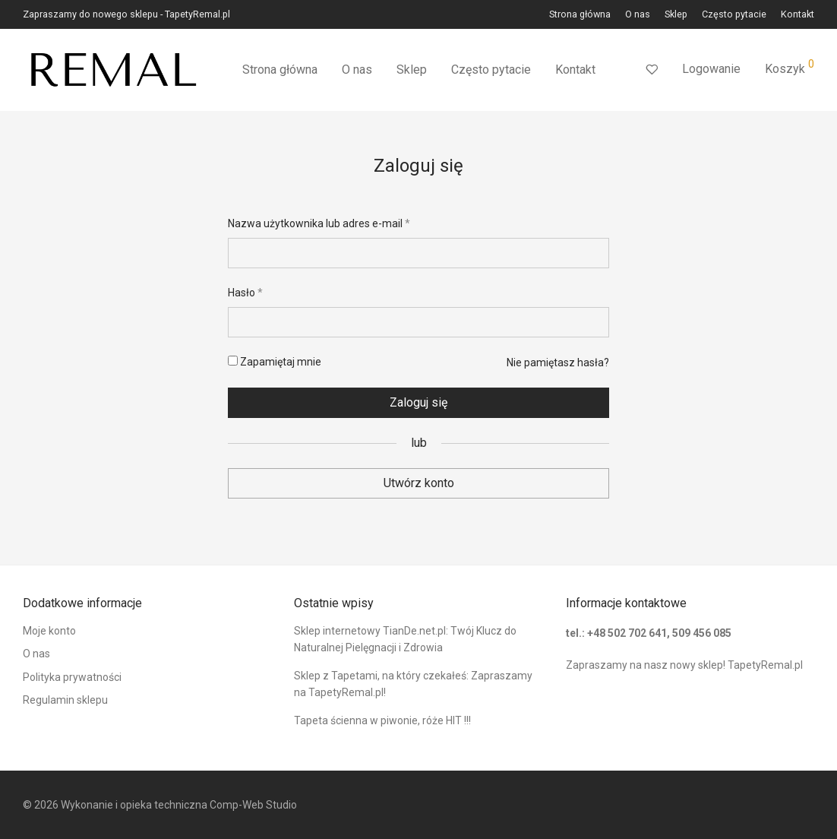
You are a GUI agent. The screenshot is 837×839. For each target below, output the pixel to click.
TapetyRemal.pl (765, 665)
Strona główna (580, 15)
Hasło (245, 293)
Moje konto (49, 631)
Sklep (676, 15)
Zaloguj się (418, 402)
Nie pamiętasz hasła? (558, 362)
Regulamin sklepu (65, 700)
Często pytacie (734, 15)
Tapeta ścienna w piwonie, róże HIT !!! (382, 720)
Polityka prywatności (72, 677)
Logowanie (711, 69)
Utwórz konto (419, 483)
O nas (637, 15)
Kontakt (797, 15)
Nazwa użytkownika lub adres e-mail (319, 223)
